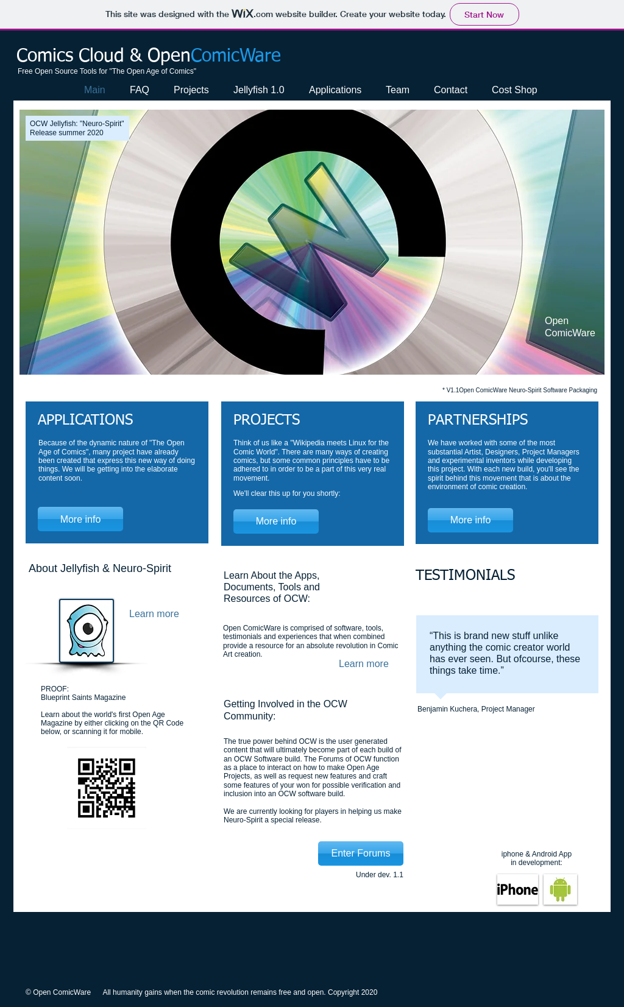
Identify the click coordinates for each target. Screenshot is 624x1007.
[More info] (80, 519)
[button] (312, 242)
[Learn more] (156, 614)
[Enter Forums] (360, 853)
